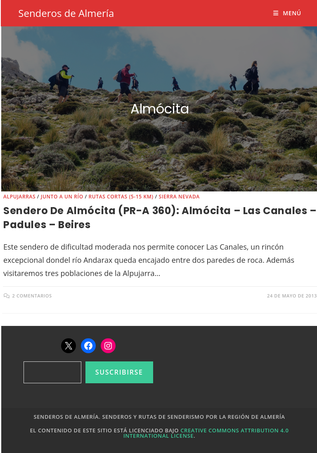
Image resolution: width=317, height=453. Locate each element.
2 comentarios (32, 296)
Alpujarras (19, 196)
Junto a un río (62, 196)
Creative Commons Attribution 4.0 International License (206, 433)
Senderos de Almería (66, 13)
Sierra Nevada (178, 196)
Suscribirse (119, 372)
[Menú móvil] (287, 13)
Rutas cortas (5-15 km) (120, 196)
